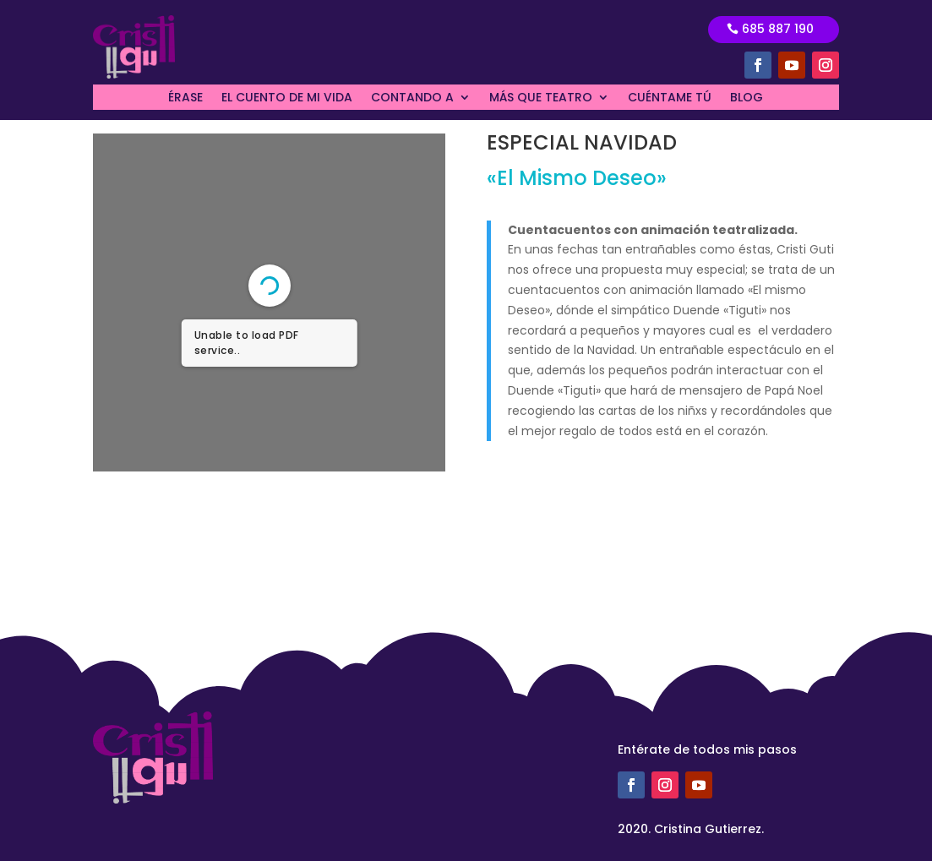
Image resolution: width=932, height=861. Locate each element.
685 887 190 (778, 28)
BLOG (746, 98)
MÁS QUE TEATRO (540, 98)
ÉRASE (185, 98)
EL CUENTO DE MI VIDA (286, 98)
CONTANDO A (412, 98)
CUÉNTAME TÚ (669, 98)
